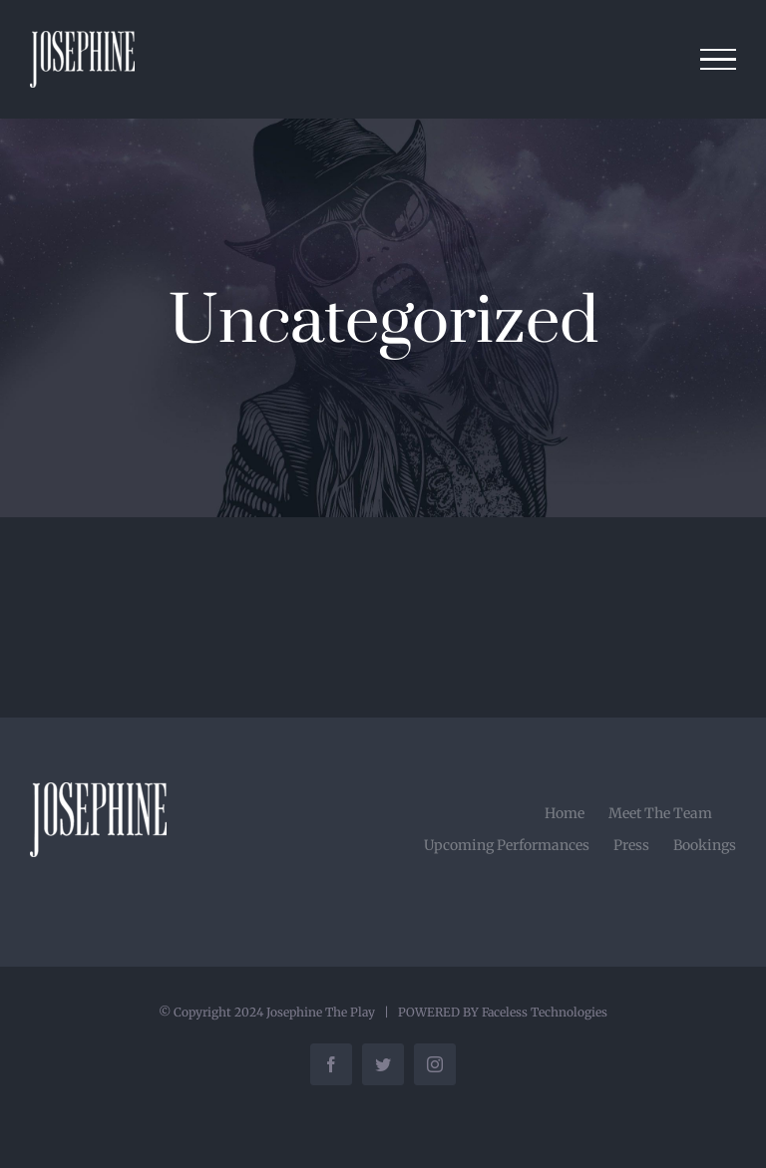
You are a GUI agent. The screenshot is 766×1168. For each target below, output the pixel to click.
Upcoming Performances (506, 845)
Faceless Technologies (544, 1012)
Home (564, 813)
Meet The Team (660, 813)
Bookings (704, 845)
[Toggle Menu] (718, 60)
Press (631, 845)
